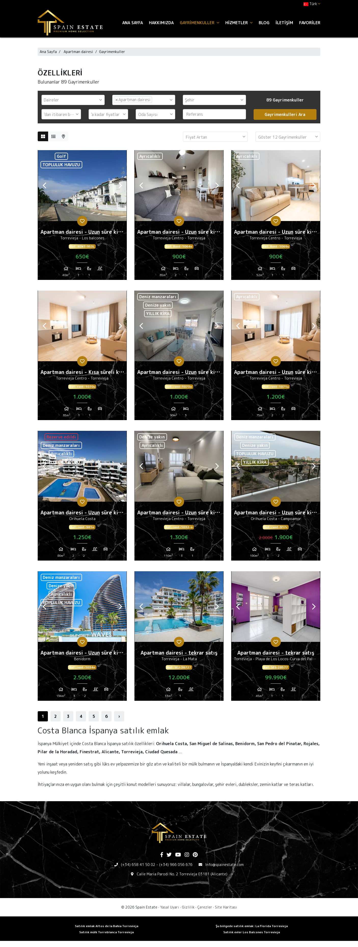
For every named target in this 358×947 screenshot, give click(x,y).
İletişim (284, 22)
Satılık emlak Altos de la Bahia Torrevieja (106, 926)
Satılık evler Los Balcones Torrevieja (251, 932)
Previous (44, 185)
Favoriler (309, 22)
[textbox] (74, 100)
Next (120, 185)
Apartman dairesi (78, 51)
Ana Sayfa (132, 22)
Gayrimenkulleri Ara (285, 114)
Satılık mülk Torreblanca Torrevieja (106, 932)
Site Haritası (226, 907)
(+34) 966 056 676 (175, 864)
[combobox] (73, 100)
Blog (264, 22)
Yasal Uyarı (169, 907)
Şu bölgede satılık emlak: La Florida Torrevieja (252, 926)
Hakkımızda (161, 22)
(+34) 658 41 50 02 (138, 864)
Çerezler (204, 907)
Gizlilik (188, 907)
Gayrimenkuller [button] (199, 22)
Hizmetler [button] (239, 22)
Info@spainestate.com (224, 864)
